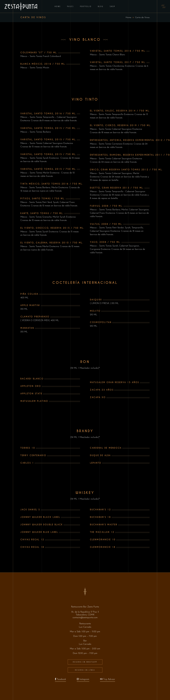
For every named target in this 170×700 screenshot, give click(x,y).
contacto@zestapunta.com (85, 618)
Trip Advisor (107, 680)
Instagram (83, 680)
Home (128, 17)
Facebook (60, 680)
